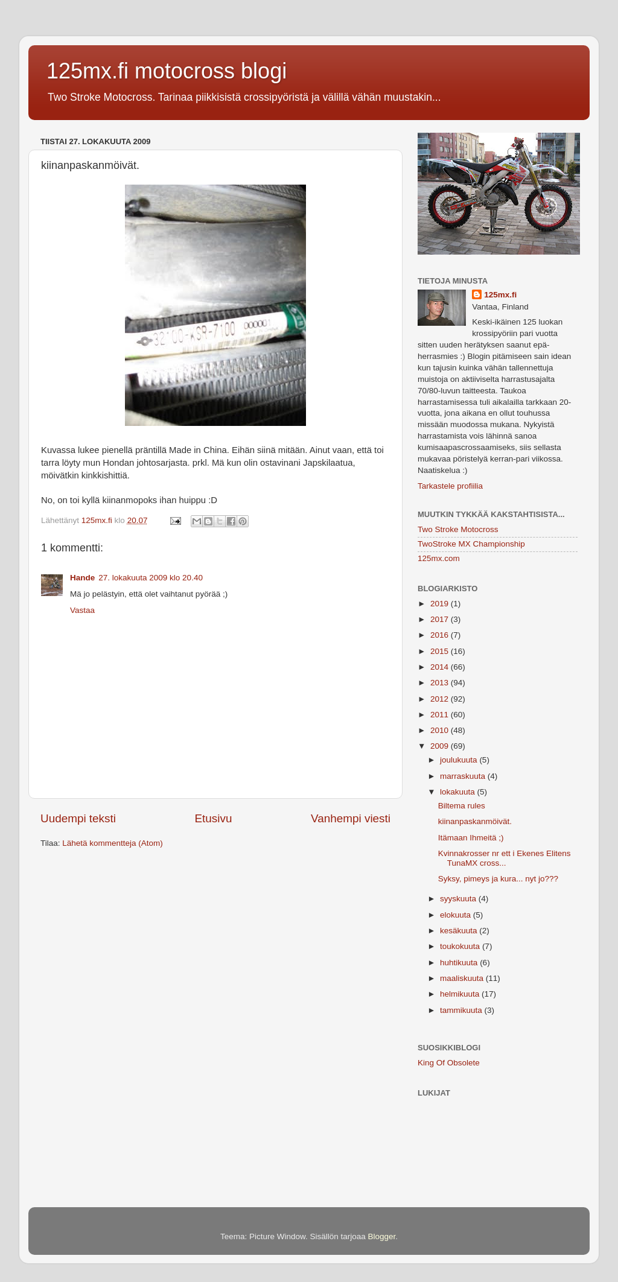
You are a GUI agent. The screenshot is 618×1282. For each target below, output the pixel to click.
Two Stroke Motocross (458, 529)
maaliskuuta (463, 978)
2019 (440, 603)
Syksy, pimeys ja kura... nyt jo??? (498, 878)
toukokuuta (461, 946)
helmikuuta (461, 993)
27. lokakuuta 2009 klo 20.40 (150, 577)
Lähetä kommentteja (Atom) (112, 843)
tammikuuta (462, 1010)
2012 (440, 698)
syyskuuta (459, 898)
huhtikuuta (460, 962)
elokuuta (456, 914)
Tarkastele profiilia (450, 485)
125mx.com (439, 558)
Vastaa (82, 610)
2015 (440, 651)
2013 (440, 682)
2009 (440, 745)
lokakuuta (458, 791)
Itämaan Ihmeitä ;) (471, 837)
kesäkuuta (459, 930)
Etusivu (213, 818)
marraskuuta (464, 776)
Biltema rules (461, 805)
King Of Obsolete (449, 1062)
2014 (440, 666)
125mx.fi (500, 294)
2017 (440, 619)
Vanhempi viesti (350, 818)
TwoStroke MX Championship (471, 543)
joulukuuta (459, 759)
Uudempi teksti (78, 818)
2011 (440, 714)
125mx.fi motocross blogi (166, 71)
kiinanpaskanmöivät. (475, 821)
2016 (440, 634)
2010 (440, 730)
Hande (82, 577)
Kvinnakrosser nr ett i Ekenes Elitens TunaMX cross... (504, 858)
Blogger (382, 1236)
